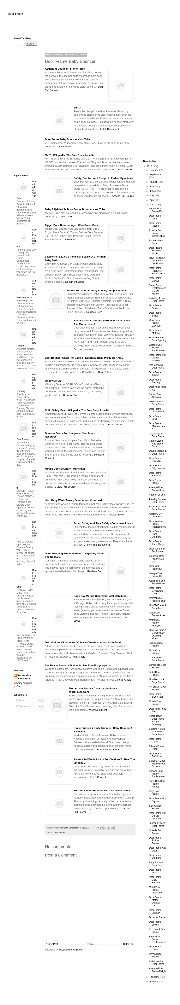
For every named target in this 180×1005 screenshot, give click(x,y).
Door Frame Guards (155, 307)
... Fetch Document (108, 129)
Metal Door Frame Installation (156, 890)
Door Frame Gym (155, 217)
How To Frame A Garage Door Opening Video (157, 634)
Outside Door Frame (156, 831)
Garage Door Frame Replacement (157, 348)
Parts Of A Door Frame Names (157, 784)
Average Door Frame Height (157, 970)
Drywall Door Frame (155, 955)
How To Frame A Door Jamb (157, 606)
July (152, 186)
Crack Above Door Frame (156, 659)
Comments (23, 706)
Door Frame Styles (155, 314)
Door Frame (15, 13)
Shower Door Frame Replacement (157, 774)
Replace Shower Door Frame (157, 508)
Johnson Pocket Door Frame (157, 824)
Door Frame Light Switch (157, 410)
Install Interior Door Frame (156, 962)
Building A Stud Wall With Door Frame (157, 732)
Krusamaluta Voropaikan (24, 677)
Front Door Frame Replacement (157, 939)
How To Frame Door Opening (157, 339)
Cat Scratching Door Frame (156, 435)
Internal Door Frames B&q (157, 599)
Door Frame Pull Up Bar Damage (157, 816)
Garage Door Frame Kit (155, 575)
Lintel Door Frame (154, 673)
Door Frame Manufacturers (157, 426)
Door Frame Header (155, 224)
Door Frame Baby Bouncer (155, 880)
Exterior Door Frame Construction (157, 233)
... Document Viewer (74, 281)
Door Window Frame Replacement (157, 524)
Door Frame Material (155, 331)
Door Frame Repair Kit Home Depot (157, 271)
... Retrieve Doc (69, 395)
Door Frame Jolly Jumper (157, 467)
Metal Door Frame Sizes (157, 614)
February (154, 977)
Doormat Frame (157, 917)
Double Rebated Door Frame (157, 452)
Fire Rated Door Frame (157, 930)
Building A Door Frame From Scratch (157, 763)
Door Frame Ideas (155, 871)
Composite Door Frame (157, 666)
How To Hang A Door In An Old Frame (157, 261)
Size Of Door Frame (155, 807)
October (154, 170)
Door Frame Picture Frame (155, 840)
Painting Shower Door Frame (157, 500)
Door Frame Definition (155, 755)
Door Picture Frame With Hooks (156, 251)
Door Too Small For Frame (157, 550)
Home (90, 944)
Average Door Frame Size (156, 488)
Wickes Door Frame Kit (155, 210)
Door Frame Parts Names (157, 542)
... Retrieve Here (92, 312)
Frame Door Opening (155, 395)
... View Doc (69, 239)
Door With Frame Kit (155, 567)
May (152, 195)
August (154, 182)
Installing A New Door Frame (157, 299)
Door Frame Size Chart (156, 695)
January (154, 981)
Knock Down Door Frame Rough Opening (156, 720)
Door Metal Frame (154, 651)
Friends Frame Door (156, 747)
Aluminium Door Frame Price (157, 582)
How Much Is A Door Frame (156, 680)
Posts (20, 700)
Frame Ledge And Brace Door (156, 443)
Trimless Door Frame (156, 644)
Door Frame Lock (155, 417)
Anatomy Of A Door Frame (156, 515)
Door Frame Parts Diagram (155, 534)
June (152, 191)
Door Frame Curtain (155, 279)
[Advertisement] (90, 27)
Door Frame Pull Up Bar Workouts (157, 358)
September (155, 174)
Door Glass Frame (155, 481)
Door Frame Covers (155, 373)
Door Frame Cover (155, 740)
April (152, 200)
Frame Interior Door (156, 242)
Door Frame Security (155, 381)
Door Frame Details (34, 625)
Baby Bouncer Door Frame (156, 864)
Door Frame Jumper (155, 911)
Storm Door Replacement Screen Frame (157, 289)
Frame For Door (157, 494)
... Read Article (123, 169)
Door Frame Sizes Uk (155, 459)
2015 (150, 166)
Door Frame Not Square (157, 800)
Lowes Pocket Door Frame (156, 403)
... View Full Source (64, 486)
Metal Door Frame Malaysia (155, 623)
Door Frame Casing (155, 948)
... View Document (96, 709)
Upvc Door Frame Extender (155, 323)
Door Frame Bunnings (155, 474)
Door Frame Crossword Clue (156, 591)
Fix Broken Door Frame (157, 688)
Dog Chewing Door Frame (156, 366)
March (153, 204)
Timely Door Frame (155, 703)
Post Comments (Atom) (71, 949)
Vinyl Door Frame (154, 792)
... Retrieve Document (106, 749)
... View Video (63, 146)
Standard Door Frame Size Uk (156, 559)
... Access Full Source (121, 196)
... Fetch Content (96, 777)
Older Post (128, 944)
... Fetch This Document (96, 544)
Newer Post (52, 944)
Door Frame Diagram (155, 856)
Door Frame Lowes (155, 923)
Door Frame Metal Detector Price (155, 901)
